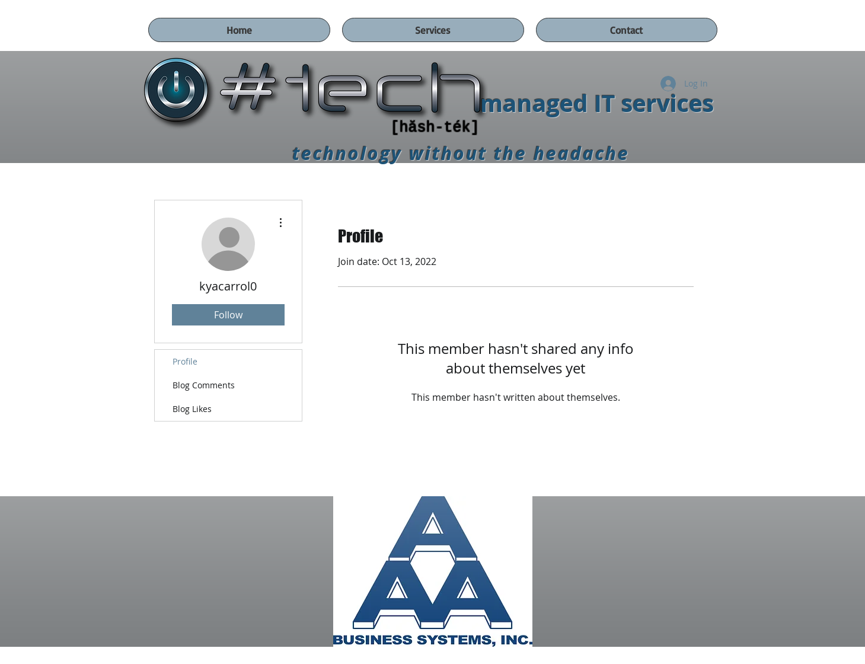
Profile (185, 361)
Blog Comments (204, 385)
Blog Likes (192, 408)
